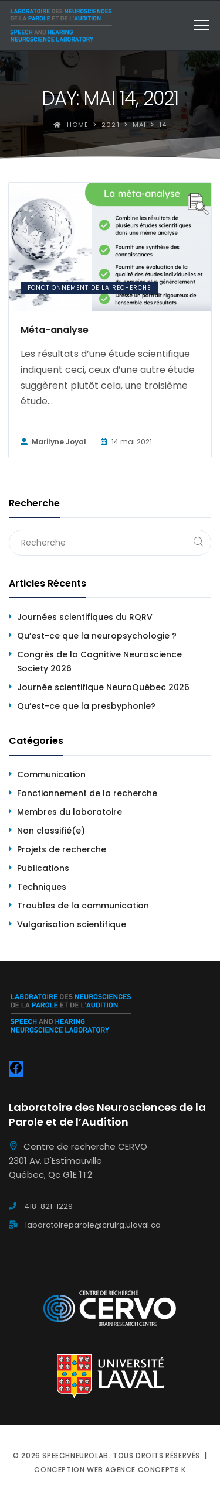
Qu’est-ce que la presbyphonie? (86, 706)
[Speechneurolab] (61, 25)
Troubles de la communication (83, 905)
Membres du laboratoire (69, 812)
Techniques (41, 887)
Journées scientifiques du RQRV (85, 617)
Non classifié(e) (51, 830)
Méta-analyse (55, 330)
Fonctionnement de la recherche (89, 287)
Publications (43, 868)
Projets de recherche (61, 849)
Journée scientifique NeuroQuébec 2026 (103, 687)
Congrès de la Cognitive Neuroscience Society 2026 (99, 661)
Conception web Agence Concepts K (109, 1470)
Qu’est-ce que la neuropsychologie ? (97, 636)
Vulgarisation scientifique (71, 924)
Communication (51, 774)
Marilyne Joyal (53, 442)
